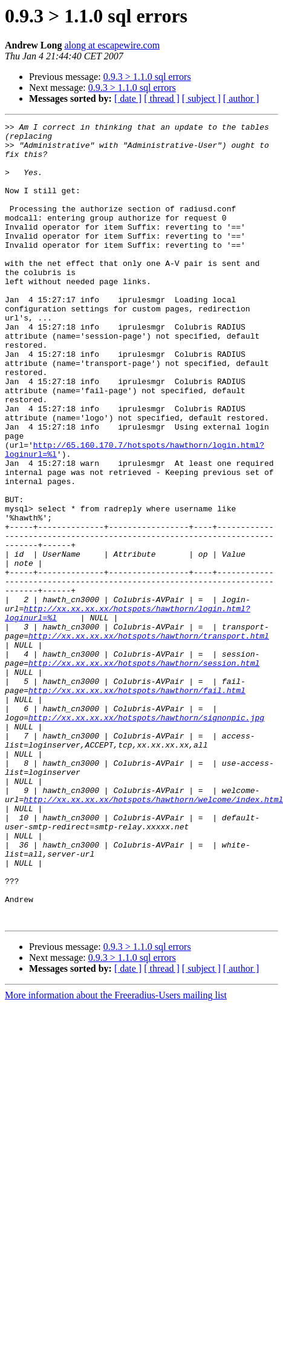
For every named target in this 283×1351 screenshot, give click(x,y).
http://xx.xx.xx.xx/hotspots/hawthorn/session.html (143, 771)
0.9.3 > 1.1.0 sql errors (147, 76)
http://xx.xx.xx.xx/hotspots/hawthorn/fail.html (137, 804)
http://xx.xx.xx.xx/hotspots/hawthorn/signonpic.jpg (146, 837)
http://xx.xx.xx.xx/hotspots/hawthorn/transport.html (148, 739)
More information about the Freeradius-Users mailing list (116, 1155)
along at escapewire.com (112, 45)
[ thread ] (162, 98)
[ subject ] (201, 98)
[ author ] (241, 98)
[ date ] (128, 98)
